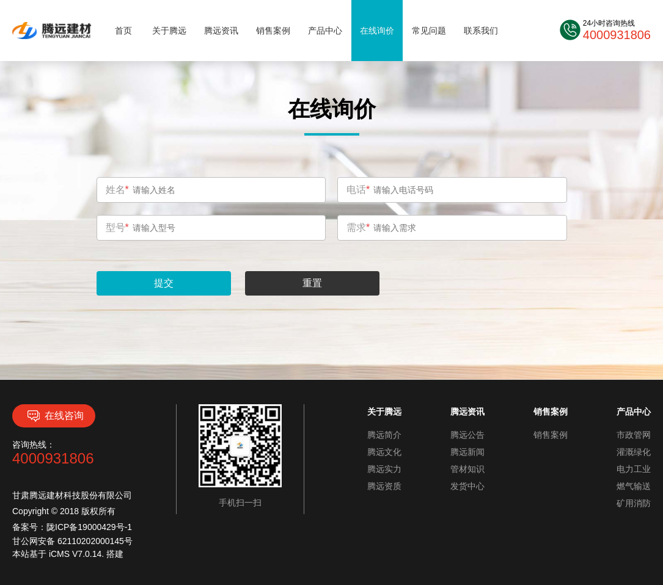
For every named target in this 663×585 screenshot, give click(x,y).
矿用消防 (634, 503)
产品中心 (325, 30)
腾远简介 (384, 435)
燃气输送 (634, 486)
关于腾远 (169, 30)
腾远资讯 (221, 30)
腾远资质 (384, 486)
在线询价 (377, 30)
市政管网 (634, 435)
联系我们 (481, 30)
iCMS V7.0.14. (77, 554)
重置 (312, 283)
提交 (164, 283)
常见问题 (429, 30)
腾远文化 (384, 452)
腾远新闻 (467, 452)
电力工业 (634, 469)
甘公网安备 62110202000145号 (72, 541)
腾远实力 (384, 469)
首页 (123, 30)
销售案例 (273, 30)
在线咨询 (54, 415)
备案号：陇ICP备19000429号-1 (72, 527)
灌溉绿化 (634, 452)
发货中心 (467, 486)
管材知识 (467, 469)
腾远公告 (467, 435)
